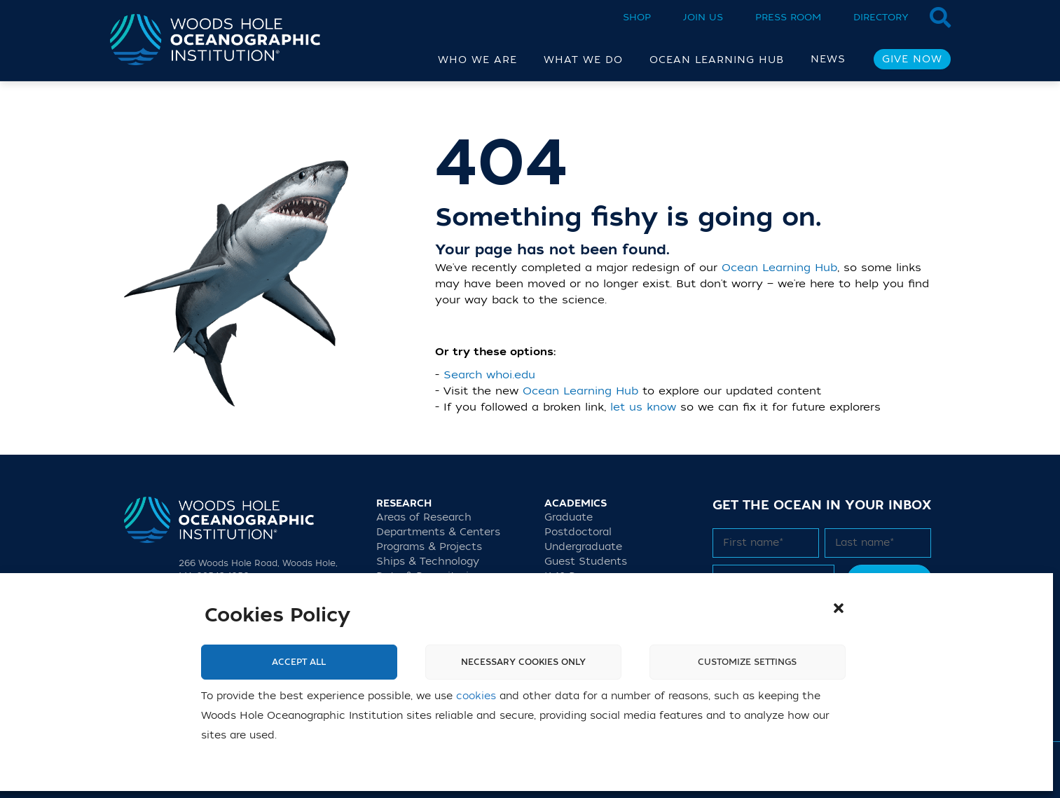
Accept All (299, 662)
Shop (637, 17)
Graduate (568, 517)
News (828, 59)
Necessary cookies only (523, 662)
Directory (881, 17)
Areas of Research (424, 517)
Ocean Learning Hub (779, 268)
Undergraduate (583, 546)
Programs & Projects (429, 546)
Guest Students (585, 561)
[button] (839, 608)
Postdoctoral (578, 532)
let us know (643, 407)
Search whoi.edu (489, 375)
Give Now (912, 59)
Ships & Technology (427, 561)
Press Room (788, 17)
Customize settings (747, 662)
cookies (476, 696)
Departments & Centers (438, 532)
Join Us (703, 17)
